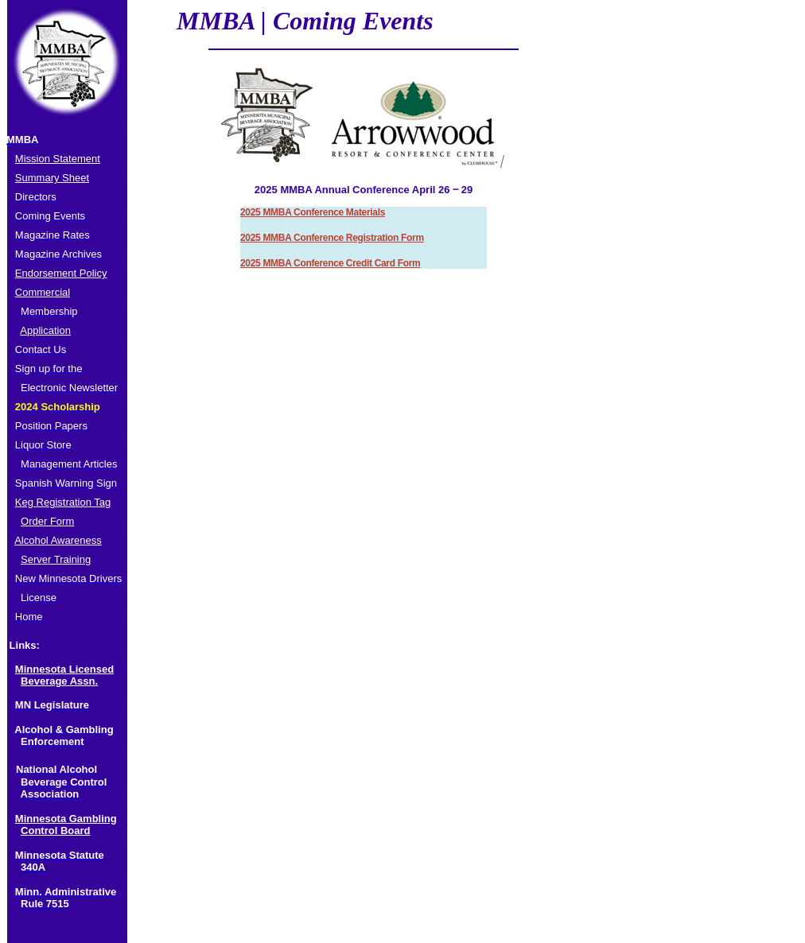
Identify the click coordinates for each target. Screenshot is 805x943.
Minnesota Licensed (64, 669)
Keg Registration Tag (63, 502)
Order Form (47, 521)
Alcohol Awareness (58, 540)
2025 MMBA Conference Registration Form (332, 237)
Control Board (55, 830)
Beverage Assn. (59, 681)
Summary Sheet (52, 178)
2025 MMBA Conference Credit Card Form (330, 263)
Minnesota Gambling (66, 819)
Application (45, 330)
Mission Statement (57, 159)
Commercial (42, 292)
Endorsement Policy (61, 273)
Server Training (56, 559)
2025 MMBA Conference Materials (312, 212)
